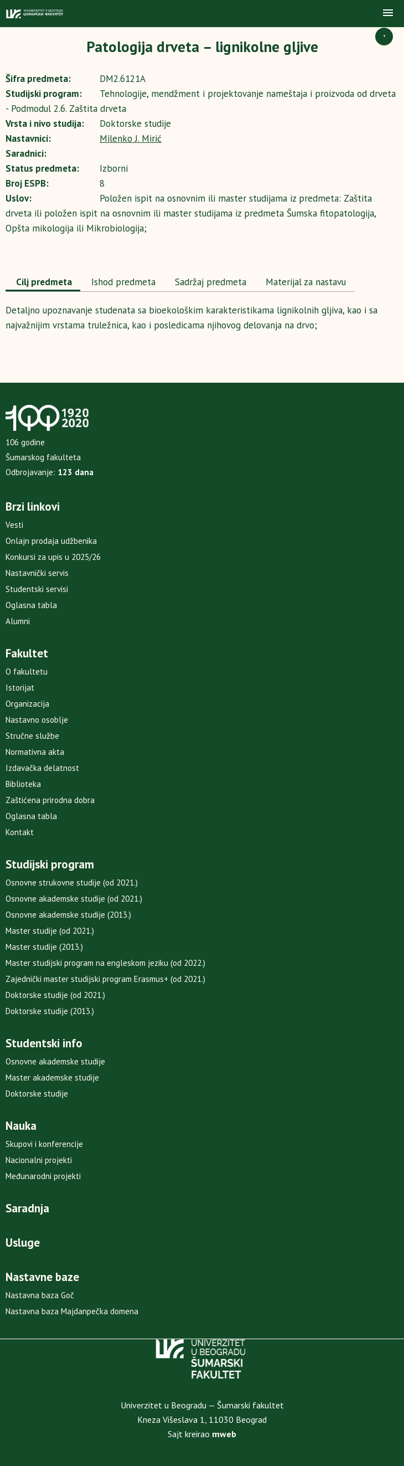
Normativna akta (35, 752)
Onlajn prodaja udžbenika (51, 541)
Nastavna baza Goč (40, 1295)
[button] (387, 13)
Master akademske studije (52, 1077)
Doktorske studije (37, 1093)
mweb (224, 1433)
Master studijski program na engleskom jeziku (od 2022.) (105, 963)
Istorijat (20, 687)
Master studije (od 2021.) (50, 930)
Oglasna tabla (31, 605)
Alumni (18, 621)
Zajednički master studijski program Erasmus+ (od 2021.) (105, 979)
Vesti (14, 524)
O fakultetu (27, 671)
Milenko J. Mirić (131, 138)
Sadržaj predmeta (209, 282)
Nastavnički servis (37, 573)
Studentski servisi (37, 589)
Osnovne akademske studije (55, 1061)
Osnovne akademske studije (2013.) (68, 914)
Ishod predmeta (122, 282)
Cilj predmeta (43, 282)
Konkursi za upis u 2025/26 (53, 557)
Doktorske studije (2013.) (50, 1011)
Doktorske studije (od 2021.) (55, 995)
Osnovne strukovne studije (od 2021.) (72, 882)
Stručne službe (32, 736)
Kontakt (20, 832)
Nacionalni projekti (39, 1160)
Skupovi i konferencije (44, 1144)
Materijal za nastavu (304, 282)
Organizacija (27, 703)
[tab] (43, 283)
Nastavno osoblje (37, 719)
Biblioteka (23, 784)
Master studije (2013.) (44, 947)
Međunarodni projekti (43, 1176)
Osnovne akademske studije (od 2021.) (74, 898)
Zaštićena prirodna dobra (50, 800)
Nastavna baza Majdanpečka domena (72, 1311)
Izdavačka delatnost (42, 768)
